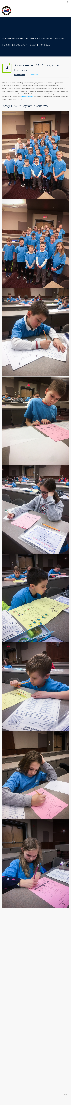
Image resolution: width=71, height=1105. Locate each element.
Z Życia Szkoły (19, 75)
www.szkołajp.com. (27, 96)
